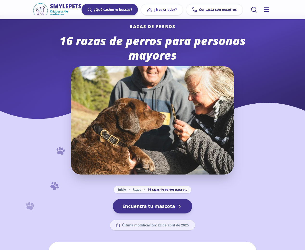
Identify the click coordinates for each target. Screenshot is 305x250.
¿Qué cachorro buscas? (109, 9)
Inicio (122, 190)
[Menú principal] (266, 9)
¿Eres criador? (162, 9)
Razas (137, 190)
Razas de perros (152, 26)
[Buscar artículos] (254, 9)
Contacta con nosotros (214, 9)
